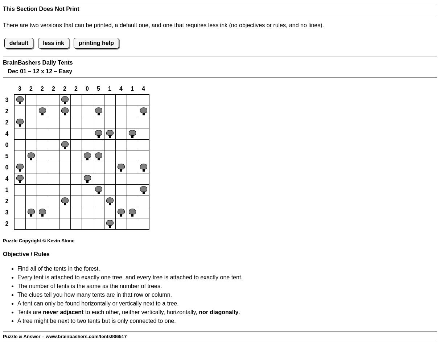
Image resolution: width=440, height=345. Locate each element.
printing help (96, 43)
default (18, 43)
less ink (53, 43)
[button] (20, 100)
